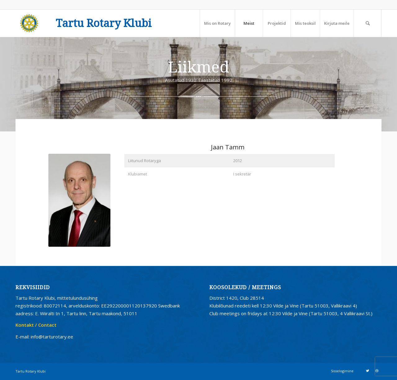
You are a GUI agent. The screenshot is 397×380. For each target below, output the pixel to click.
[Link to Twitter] (367, 370)
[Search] (367, 23)
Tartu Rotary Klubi (104, 23)
